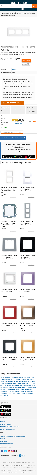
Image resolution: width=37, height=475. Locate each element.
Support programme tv (6, 381)
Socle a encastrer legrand (12, 389)
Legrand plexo (12, 393)
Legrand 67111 (4, 391)
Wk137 (2, 377)
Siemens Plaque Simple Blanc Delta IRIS (9, 291)
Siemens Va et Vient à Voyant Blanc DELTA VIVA (8, 224)
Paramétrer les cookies (6, 443)
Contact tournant (18, 391)
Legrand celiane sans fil (20, 381)
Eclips (27, 377)
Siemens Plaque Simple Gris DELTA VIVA (9, 257)
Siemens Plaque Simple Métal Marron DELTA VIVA (27, 326)
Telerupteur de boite (25, 385)
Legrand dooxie (21, 393)
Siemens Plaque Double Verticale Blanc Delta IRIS (9, 190)
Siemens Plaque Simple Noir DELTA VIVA (27, 257)
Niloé (11, 391)
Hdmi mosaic (27, 391)
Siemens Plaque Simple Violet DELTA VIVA (27, 291)
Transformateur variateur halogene (15, 377)
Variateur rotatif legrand (27, 379)
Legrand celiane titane (13, 385)
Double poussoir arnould (13, 379)
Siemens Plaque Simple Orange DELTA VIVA (27, 359)
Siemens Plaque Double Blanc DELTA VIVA (27, 189)
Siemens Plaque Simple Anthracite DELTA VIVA (9, 359)
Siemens (14, 69)
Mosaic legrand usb (26, 389)
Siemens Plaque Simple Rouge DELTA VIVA (9, 325)
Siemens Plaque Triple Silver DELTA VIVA (27, 223)
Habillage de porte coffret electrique (15, 383)
